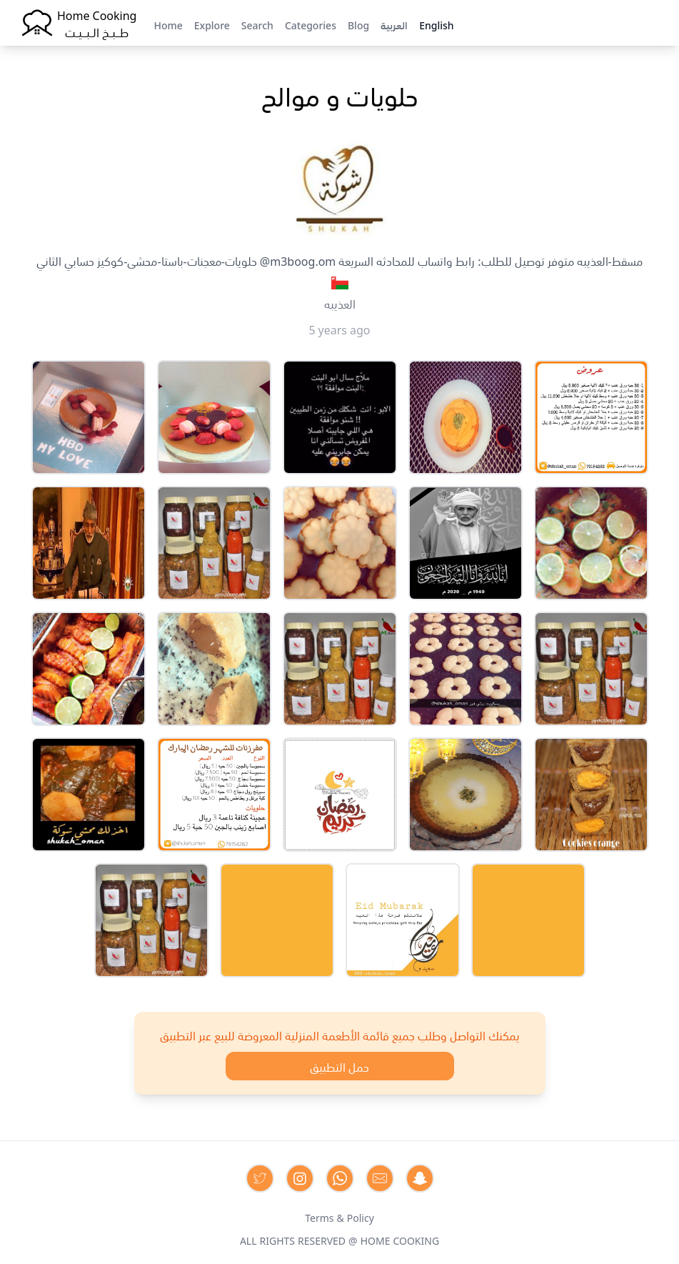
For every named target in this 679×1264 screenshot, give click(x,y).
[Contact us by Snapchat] (420, 1178)
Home (168, 24)
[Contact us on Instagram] (300, 1178)
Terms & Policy (339, 1217)
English (436, 24)
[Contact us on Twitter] (260, 1178)
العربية (394, 24)
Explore (212, 24)
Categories (310, 24)
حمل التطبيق (339, 1066)
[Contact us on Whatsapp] (340, 1178)
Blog (358, 24)
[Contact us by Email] (380, 1178)
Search (257, 24)
